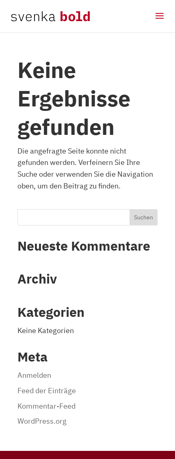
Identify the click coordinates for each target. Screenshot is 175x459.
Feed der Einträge (46, 390)
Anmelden (34, 375)
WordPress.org (42, 421)
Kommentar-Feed (46, 406)
